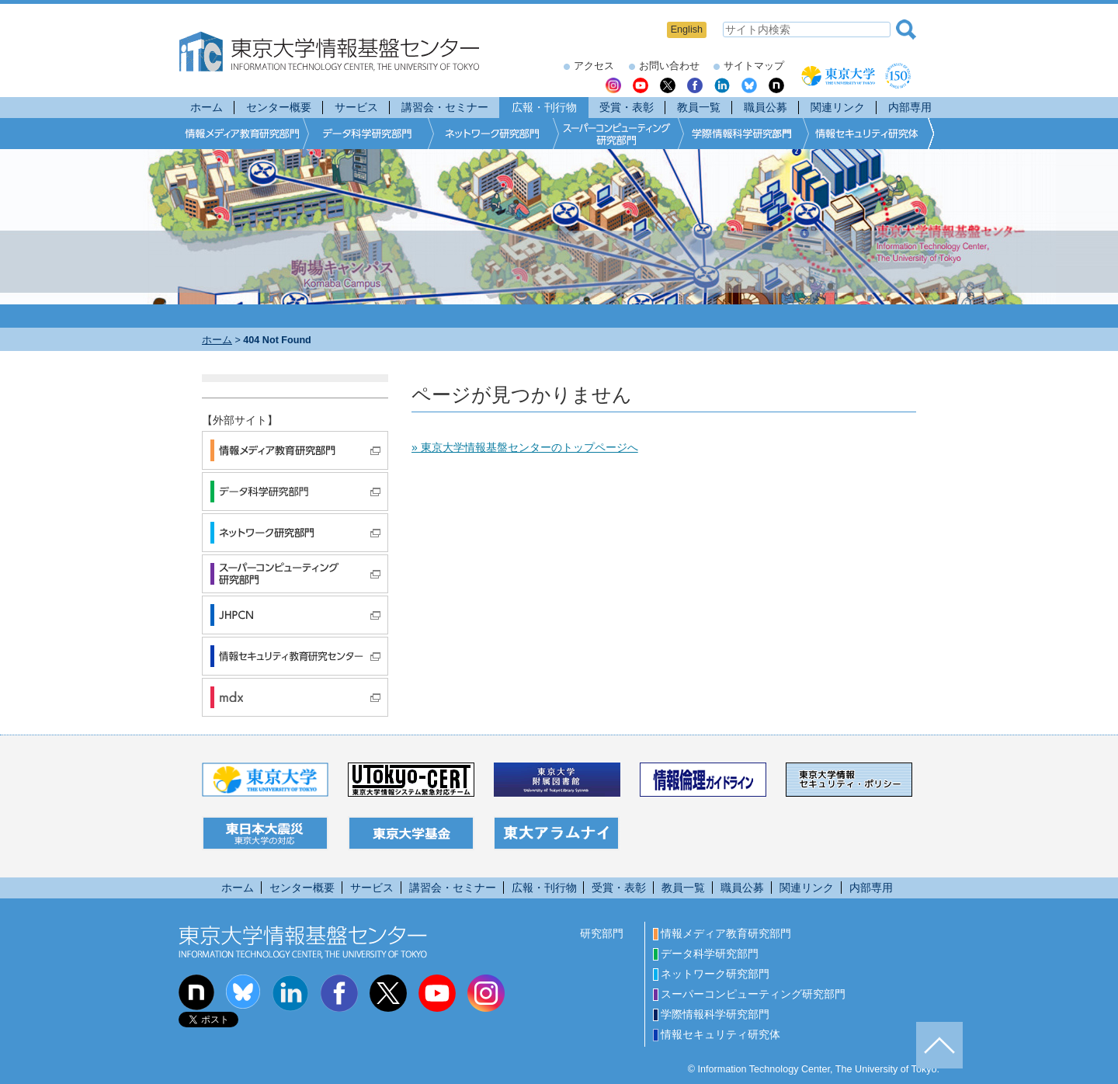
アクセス (594, 66)
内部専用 (910, 107)
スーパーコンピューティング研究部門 (749, 994)
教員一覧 (698, 107)
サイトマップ (754, 66)
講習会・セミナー (444, 107)
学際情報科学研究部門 (711, 1014)
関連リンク (838, 107)
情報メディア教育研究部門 (722, 933)
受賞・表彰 (626, 107)
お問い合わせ (669, 66)
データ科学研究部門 (706, 953)
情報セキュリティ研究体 (716, 1034)
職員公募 (765, 107)
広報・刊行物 (544, 107)
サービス (356, 107)
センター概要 (278, 107)
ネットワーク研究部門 (711, 974)
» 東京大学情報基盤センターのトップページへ (524, 447)
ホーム (206, 107)
